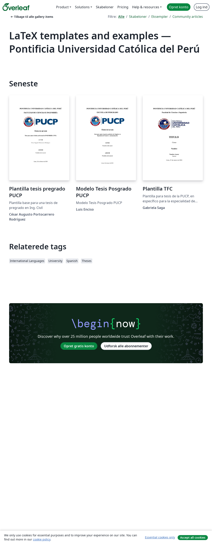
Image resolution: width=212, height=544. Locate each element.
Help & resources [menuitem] (145, 7)
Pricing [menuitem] (122, 7)
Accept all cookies (192, 537)
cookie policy (41, 539)
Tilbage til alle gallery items (31, 17)
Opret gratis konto (79, 346)
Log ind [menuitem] (201, 7)
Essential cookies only (160, 537)
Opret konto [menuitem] (178, 7)
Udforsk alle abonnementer (126, 346)
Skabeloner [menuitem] (105, 7)
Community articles (187, 16)
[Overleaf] (15, 7)
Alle (121, 16)
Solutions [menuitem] (82, 7)
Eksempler (159, 16)
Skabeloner (138, 16)
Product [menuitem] (62, 7)
